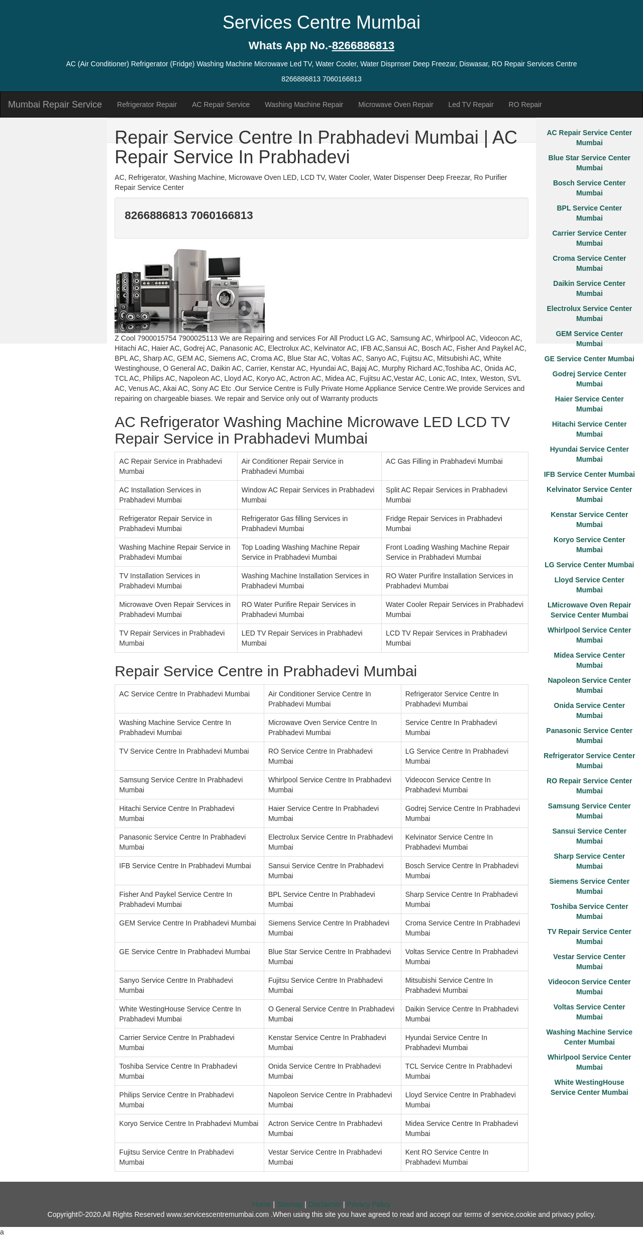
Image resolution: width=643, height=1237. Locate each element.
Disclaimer (324, 1204)
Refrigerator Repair (147, 104)
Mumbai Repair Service (55, 104)
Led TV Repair (471, 104)
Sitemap (289, 1204)
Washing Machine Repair (304, 104)
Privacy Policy (369, 1204)
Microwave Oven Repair (395, 104)
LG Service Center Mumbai (589, 565)
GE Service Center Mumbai (589, 359)
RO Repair (525, 104)
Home (261, 1204)
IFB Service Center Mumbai (589, 474)
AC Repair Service (221, 104)
